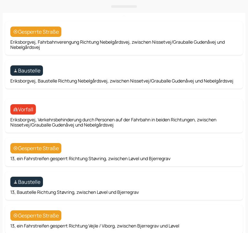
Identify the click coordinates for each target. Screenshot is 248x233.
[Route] (229, 130)
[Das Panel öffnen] (124, 146)
